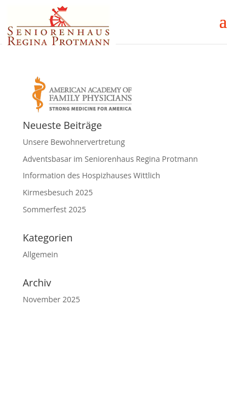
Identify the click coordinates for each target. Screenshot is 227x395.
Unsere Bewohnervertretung (73, 142)
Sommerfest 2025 (54, 209)
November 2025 (51, 299)
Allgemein (40, 254)
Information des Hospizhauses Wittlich (91, 175)
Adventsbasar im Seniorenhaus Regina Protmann (109, 159)
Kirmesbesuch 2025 (57, 192)
